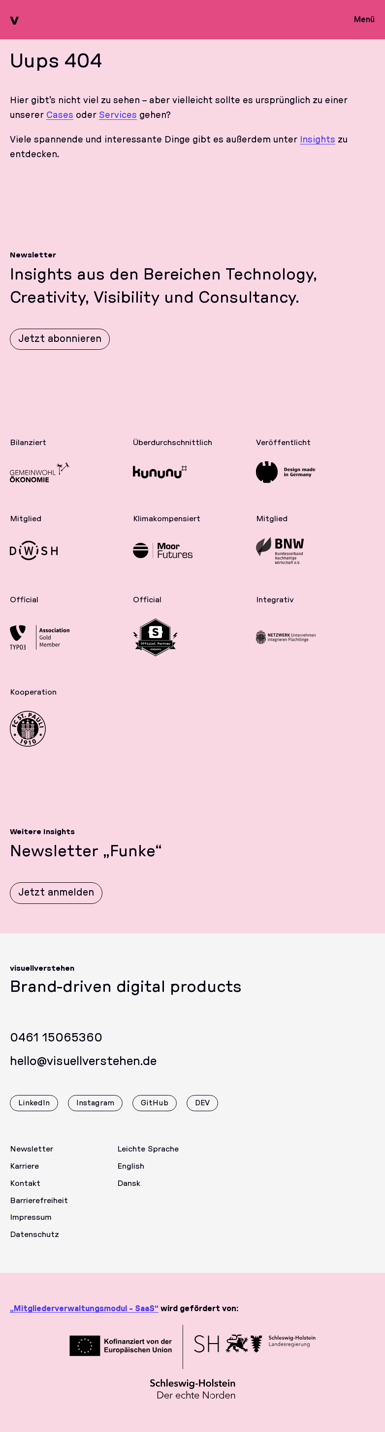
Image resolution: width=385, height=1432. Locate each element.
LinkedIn (34, 1111)
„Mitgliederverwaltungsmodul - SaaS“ (84, 1309)
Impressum (31, 1225)
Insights (317, 140)
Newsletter (31, 1157)
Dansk (128, 1191)
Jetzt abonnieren (59, 339)
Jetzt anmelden (56, 900)
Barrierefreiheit (39, 1208)
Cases (59, 115)
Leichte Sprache (148, 1157)
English (130, 1174)
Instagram (95, 1111)
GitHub (154, 1111)
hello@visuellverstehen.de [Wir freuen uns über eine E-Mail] (83, 1069)
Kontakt (25, 1191)
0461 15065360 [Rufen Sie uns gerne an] (56, 1046)
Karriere (24, 1174)
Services (118, 115)
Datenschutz (34, 1242)
